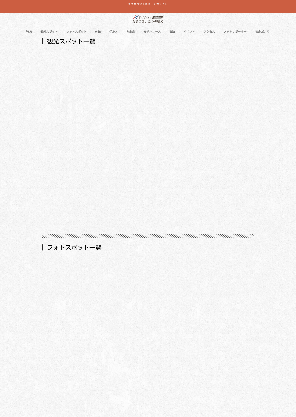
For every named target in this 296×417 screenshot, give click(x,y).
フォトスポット (76, 31)
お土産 (130, 31)
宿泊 (172, 31)
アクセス (209, 31)
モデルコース (152, 31)
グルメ (113, 31)
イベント (189, 31)
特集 (29, 31)
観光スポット (49, 31)
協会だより (262, 31)
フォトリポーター (235, 31)
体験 (98, 31)
